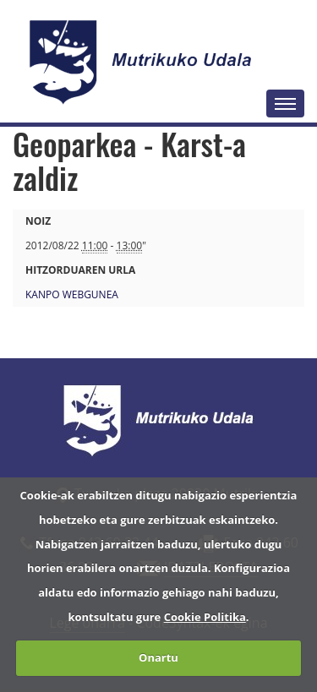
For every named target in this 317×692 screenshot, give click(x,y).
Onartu (158, 657)
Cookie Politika (205, 616)
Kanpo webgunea (71, 294)
